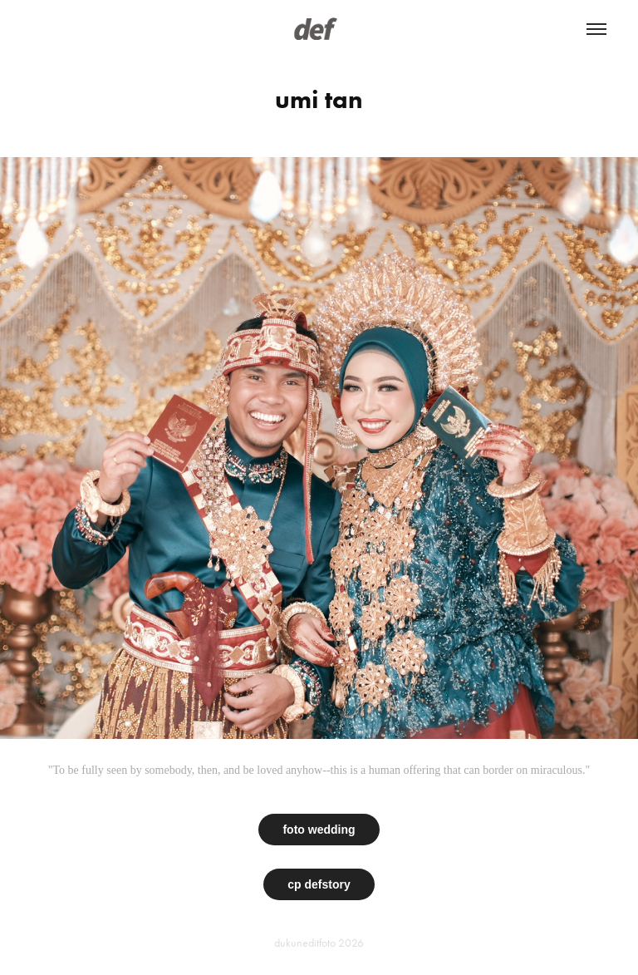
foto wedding (318, 829)
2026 (351, 943)
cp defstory (318, 884)
